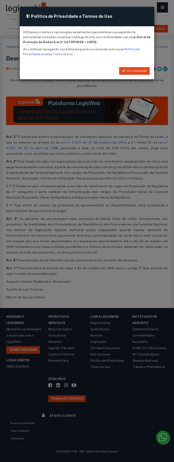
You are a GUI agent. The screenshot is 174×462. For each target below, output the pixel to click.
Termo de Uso (63, 54)
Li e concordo (134, 71)
